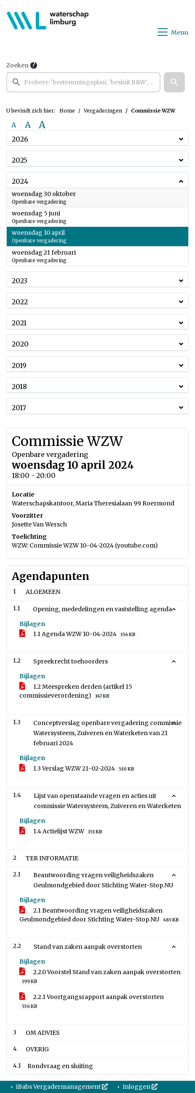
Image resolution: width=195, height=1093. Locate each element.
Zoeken (17, 65)
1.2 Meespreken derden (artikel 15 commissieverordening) (75, 691)
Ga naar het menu (2, 5)
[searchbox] (83, 82)
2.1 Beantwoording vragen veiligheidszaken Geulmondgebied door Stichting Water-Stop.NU (100, 915)
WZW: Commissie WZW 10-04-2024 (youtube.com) (85, 545)
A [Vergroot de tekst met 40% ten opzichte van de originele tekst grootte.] (42, 125)
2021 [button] (19, 323)
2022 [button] (20, 302)
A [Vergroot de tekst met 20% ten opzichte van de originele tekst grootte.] (28, 125)
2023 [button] (19, 281)
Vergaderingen (103, 110)
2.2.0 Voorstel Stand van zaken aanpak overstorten (100, 976)
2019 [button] (19, 365)
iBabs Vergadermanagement (61, 1086)
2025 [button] (19, 160)
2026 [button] (20, 139)
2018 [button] (19, 386)
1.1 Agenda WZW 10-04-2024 (78, 634)
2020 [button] (20, 344)
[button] (174, 82)
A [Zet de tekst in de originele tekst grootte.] (13, 125)
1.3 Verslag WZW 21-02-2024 (78, 769)
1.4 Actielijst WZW (62, 831)
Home (67, 110)
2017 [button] (19, 407)
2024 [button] (20, 181)
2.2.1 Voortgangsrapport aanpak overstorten (91, 1001)
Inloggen (139, 1086)
